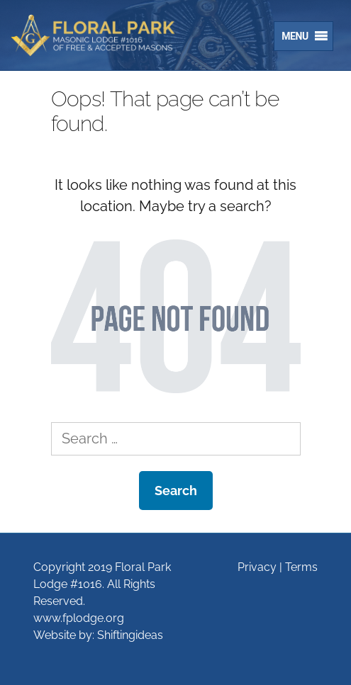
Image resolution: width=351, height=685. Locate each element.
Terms (301, 567)
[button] (291, 36)
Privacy (257, 567)
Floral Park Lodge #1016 (103, 35)
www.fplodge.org (78, 618)
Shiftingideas (130, 635)
